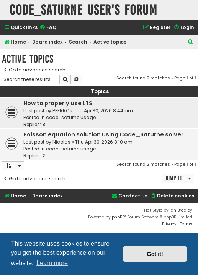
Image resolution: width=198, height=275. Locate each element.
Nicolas (61, 142)
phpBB (118, 217)
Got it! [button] (155, 254)
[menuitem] (47, 28)
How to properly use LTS (57, 103)
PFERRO (60, 110)
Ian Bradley (181, 210)
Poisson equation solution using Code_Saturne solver (103, 134)
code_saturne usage (71, 117)
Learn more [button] (52, 263)
